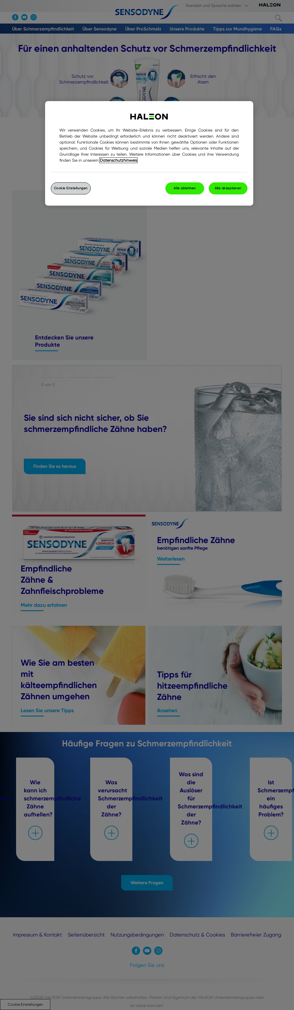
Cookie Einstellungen (71, 188)
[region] (149, 153)
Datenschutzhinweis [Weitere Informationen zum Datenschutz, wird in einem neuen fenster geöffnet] (118, 160)
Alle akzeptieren (228, 188)
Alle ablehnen (185, 188)
